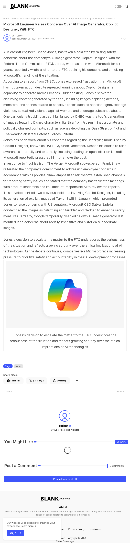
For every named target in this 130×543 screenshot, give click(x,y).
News (15, 18)
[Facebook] (13, 380)
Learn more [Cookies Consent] (27, 526)
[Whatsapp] (60, 380)
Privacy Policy (76, 529)
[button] (118, 6)
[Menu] (4, 6)
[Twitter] (36, 380)
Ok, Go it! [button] (15, 533)
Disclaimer (95, 529)
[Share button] (77, 380)
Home (6, 18)
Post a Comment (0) (65, 479)
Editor (63, 426)
